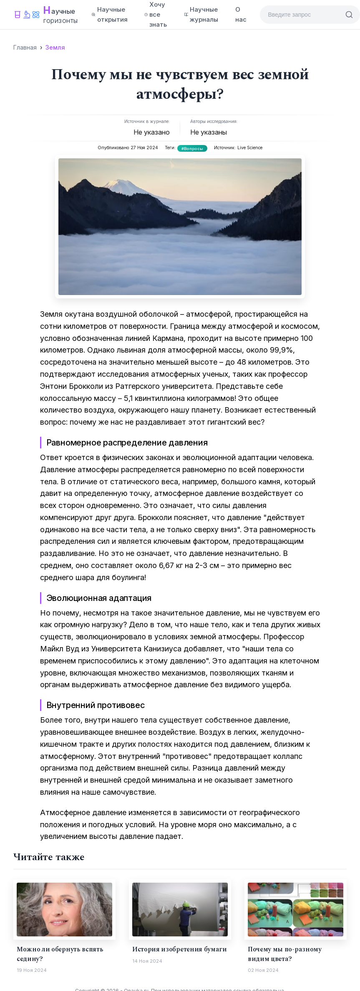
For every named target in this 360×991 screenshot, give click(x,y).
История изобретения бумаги (179, 949)
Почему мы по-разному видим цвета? (285, 953)
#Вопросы (192, 148)
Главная (25, 47)
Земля (55, 47)
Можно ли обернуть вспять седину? (60, 953)
